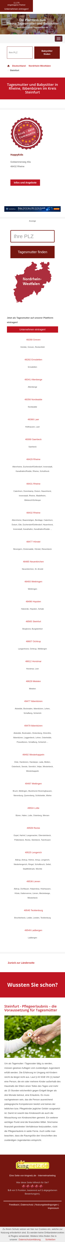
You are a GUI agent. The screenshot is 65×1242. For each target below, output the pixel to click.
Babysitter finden (47, 52)
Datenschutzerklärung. (30, 1239)
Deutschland (16, 66)
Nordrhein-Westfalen (40, 66)
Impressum (53, 1208)
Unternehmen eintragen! (32, 329)
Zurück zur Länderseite (21, 962)
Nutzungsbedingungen (46, 1204)
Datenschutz (27, 1204)
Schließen (50, 1239)
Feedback (14, 1204)
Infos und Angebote (25, 182)
